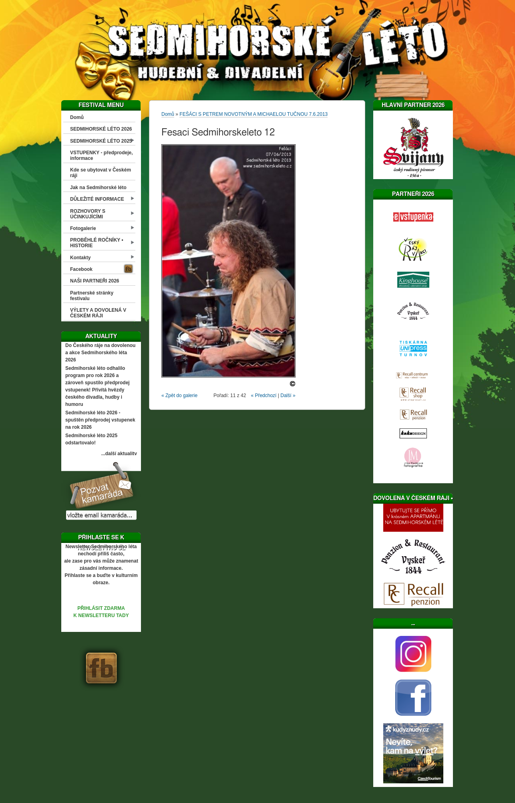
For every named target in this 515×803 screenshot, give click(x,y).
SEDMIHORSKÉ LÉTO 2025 (101, 141)
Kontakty (80, 257)
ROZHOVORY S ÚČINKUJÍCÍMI (87, 214)
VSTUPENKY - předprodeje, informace (101, 155)
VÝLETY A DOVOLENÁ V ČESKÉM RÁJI (98, 313)
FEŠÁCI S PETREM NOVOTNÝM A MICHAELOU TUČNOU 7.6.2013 (253, 114)
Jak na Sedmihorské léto (98, 187)
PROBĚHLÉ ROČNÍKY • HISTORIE (96, 242)
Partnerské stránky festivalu (91, 295)
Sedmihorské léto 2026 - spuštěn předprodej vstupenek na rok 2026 (100, 420)
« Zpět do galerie (179, 395)
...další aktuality (119, 453)
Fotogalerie (83, 228)
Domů (77, 117)
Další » (287, 395)
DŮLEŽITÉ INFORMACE (97, 199)
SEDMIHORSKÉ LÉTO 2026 (101, 129)
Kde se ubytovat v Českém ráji (100, 172)
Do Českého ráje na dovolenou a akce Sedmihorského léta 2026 (100, 353)
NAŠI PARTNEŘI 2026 (94, 281)
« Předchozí (263, 395)
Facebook (81, 269)
